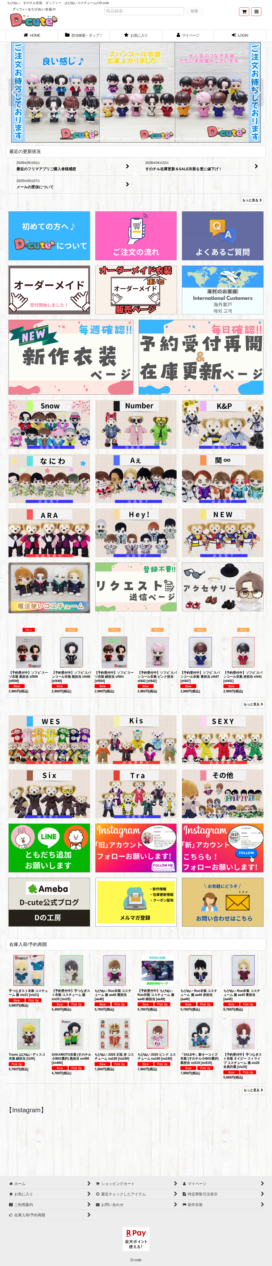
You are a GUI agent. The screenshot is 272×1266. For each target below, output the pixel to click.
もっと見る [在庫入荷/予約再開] (253, 1090)
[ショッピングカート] (244, 11)
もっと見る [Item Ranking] (253, 704)
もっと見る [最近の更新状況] (252, 200)
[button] (256, 11)
